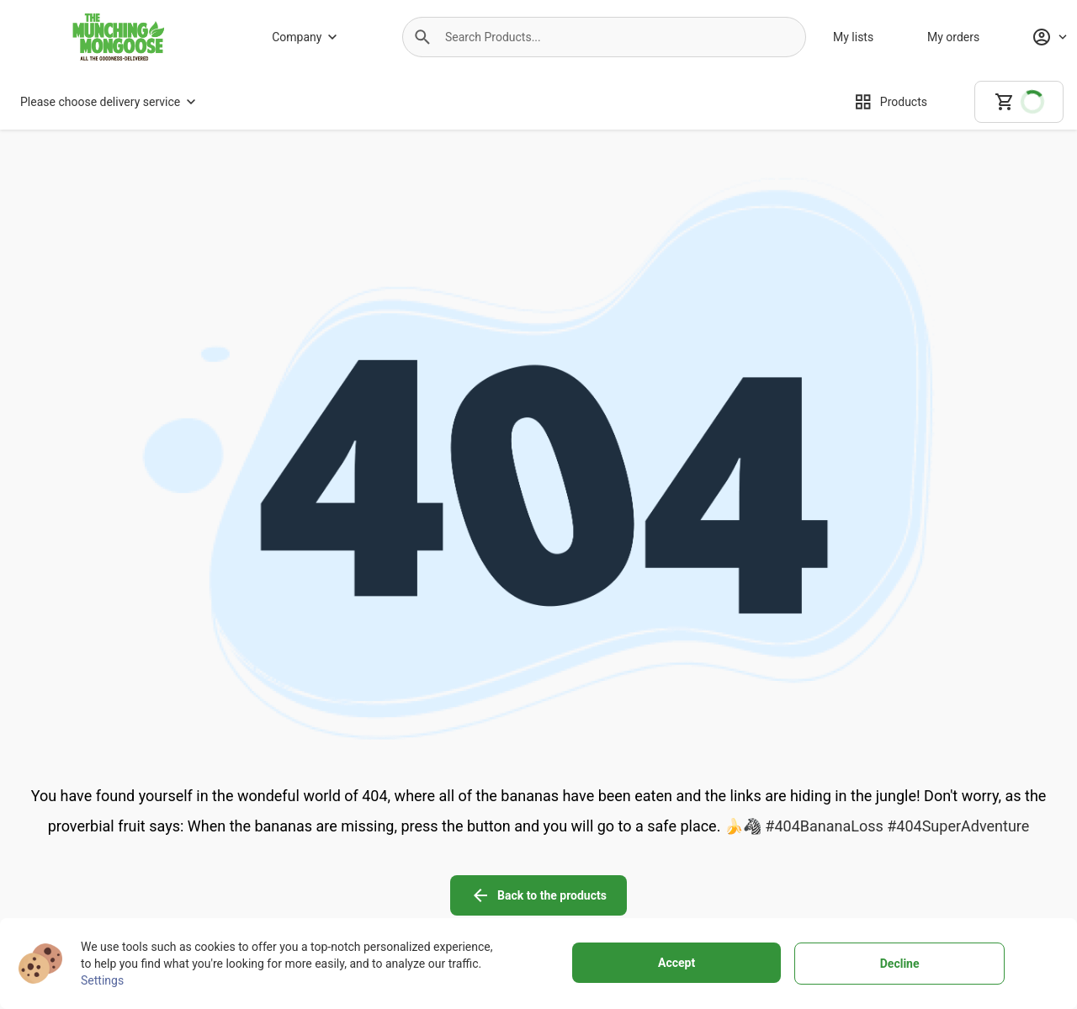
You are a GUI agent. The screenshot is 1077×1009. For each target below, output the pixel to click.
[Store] (315, 898)
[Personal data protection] (698, 875)
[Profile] (1049, 37)
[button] (422, 37)
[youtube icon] (962, 838)
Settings (102, 980)
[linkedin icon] (1010, 838)
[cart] (1019, 102)
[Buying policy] (497, 875)
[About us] (315, 851)
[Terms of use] (698, 851)
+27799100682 (122, 897)
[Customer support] (497, 898)
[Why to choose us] (315, 875)
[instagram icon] (915, 838)
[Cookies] (698, 898)
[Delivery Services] (497, 851)
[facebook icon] (868, 838)
